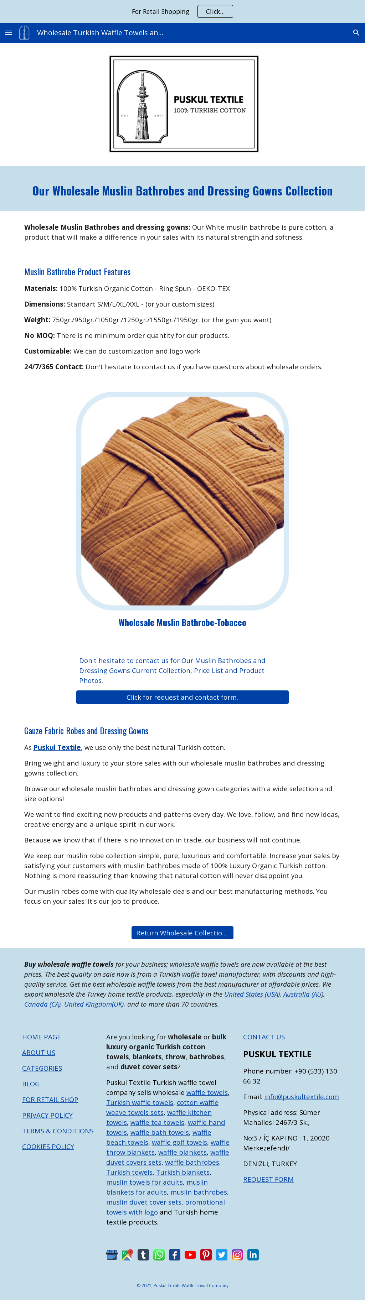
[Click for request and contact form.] (182, 697)
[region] (182, 11)
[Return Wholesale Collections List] (182, 933)
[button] (8, 32)
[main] (182, 188)
